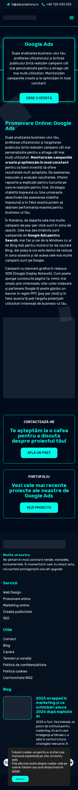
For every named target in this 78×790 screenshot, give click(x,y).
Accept (20, 778)
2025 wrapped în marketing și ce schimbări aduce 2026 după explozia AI (54, 707)
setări (16, 771)
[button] (71, 17)
